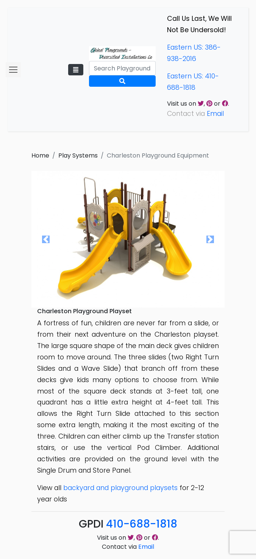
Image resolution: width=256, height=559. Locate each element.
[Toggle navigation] (75, 69)
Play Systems (78, 155)
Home (40, 155)
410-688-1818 (141, 524)
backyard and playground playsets (120, 487)
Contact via (128, 546)
